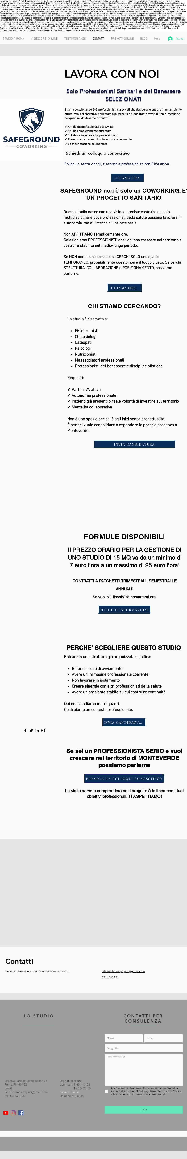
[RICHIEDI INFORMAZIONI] (124, 609)
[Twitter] (31, 730)
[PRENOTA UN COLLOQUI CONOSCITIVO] (124, 778)
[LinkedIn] (37, 730)
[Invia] (144, 1110)
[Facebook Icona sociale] (20, 1112)
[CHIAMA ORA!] (124, 287)
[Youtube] (5, 1112)
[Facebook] (25, 730)
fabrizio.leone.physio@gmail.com (123, 971)
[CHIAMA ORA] (127, 177)
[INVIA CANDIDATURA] (134, 444)
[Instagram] (43, 730)
